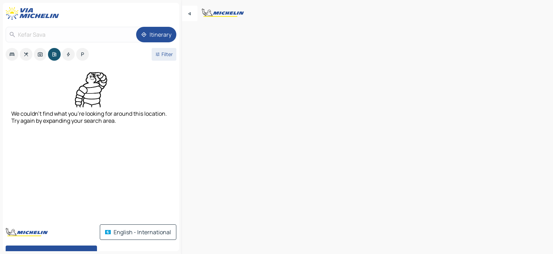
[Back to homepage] (34, 13)
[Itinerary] (156, 34)
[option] (12, 54)
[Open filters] (164, 54)
